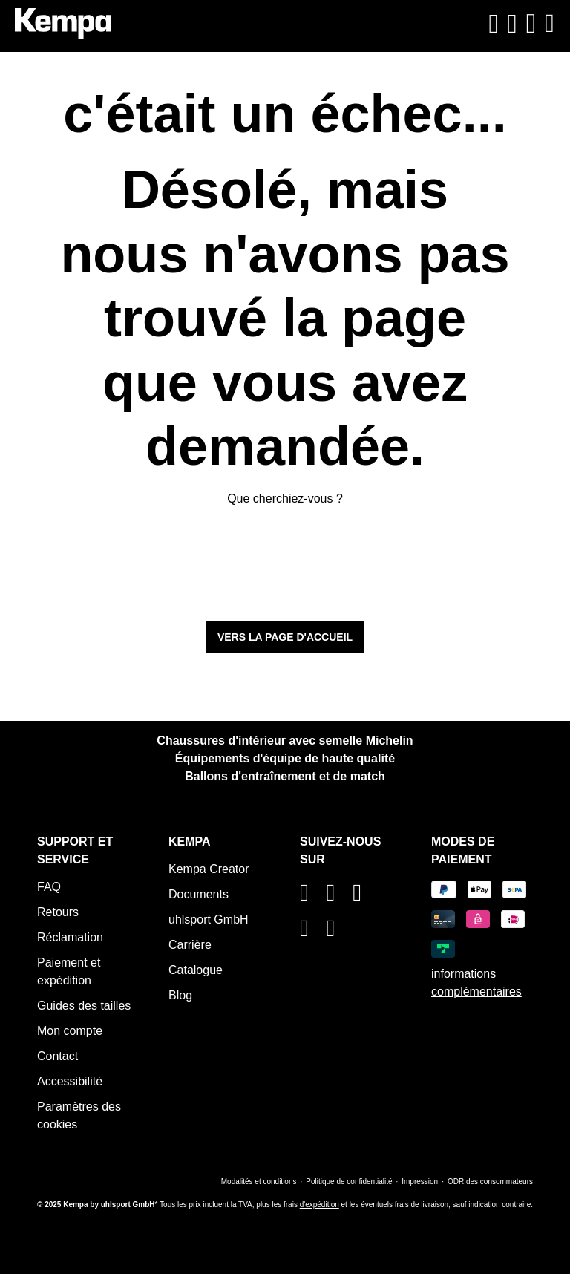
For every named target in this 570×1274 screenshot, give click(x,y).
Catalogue (195, 970)
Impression (420, 1181)
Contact (57, 1056)
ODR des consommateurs (490, 1181)
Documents (198, 894)
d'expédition (319, 1204)
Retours (58, 912)
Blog (180, 995)
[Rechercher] (493, 23)
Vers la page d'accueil (285, 637)
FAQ (49, 887)
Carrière (190, 944)
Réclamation (70, 937)
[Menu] (547, 23)
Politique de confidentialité (349, 1181)
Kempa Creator (208, 869)
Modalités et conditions (259, 1181)
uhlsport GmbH (208, 919)
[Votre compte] (512, 23)
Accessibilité (69, 1081)
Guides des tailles (84, 1005)
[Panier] (531, 23)
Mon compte (69, 1031)
